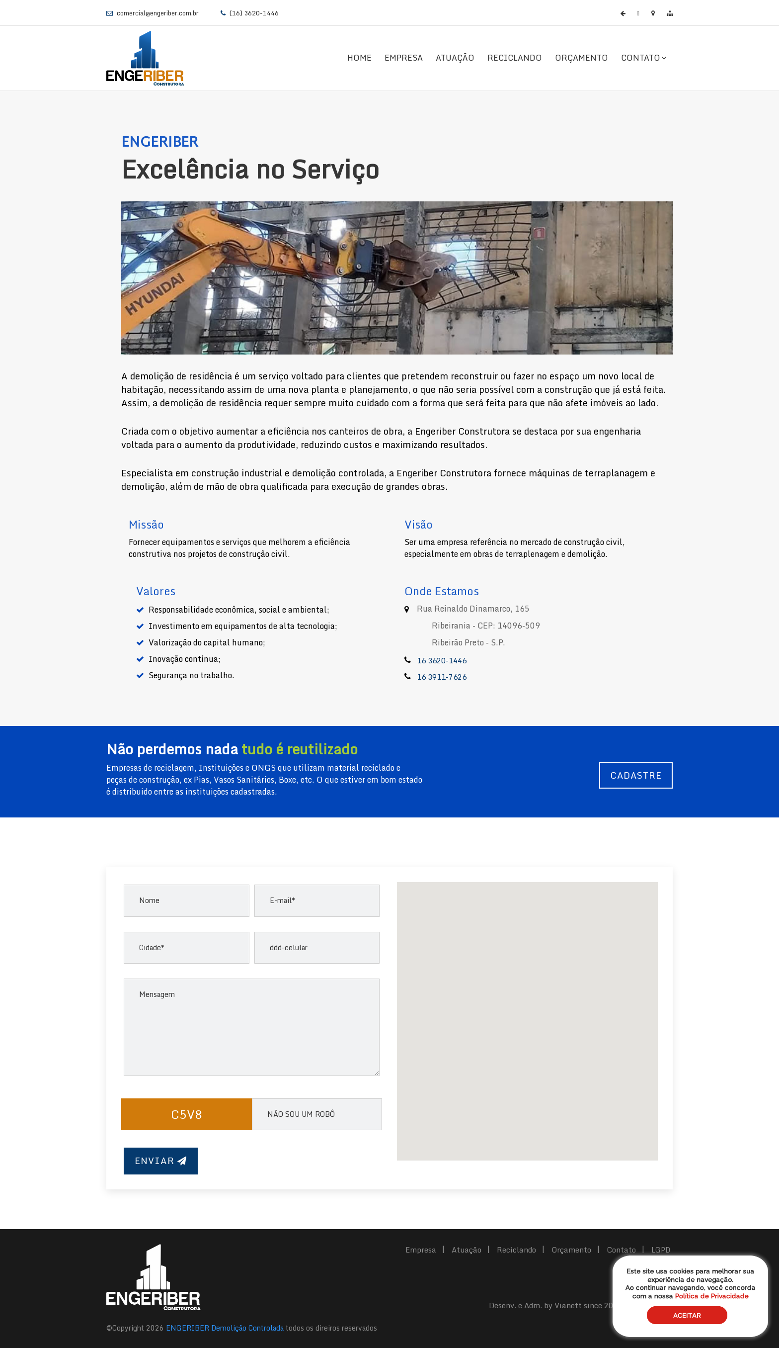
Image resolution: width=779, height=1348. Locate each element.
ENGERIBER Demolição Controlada (225, 1328)
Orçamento (581, 58)
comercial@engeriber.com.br (157, 12)
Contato (643, 58)
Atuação (455, 58)
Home (359, 58)
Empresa (404, 58)
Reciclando (514, 58)
